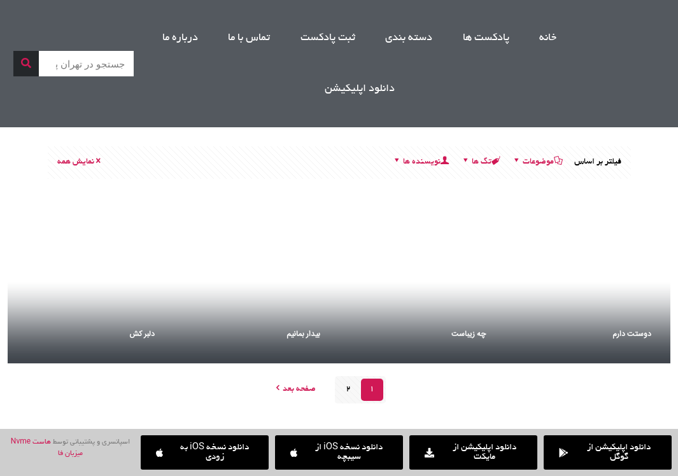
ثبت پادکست (327, 38)
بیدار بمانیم (303, 334)
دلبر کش (142, 334)
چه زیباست (468, 334)
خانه (547, 38)
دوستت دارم (631, 334)
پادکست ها (486, 38)
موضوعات (537, 162)
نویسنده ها (420, 162)
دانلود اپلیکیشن (360, 89)
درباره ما (180, 38)
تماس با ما (249, 38)
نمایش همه (80, 162)
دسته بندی (408, 38)
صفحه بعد (295, 389)
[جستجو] (26, 63)
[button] (205, 452)
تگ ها (480, 162)
